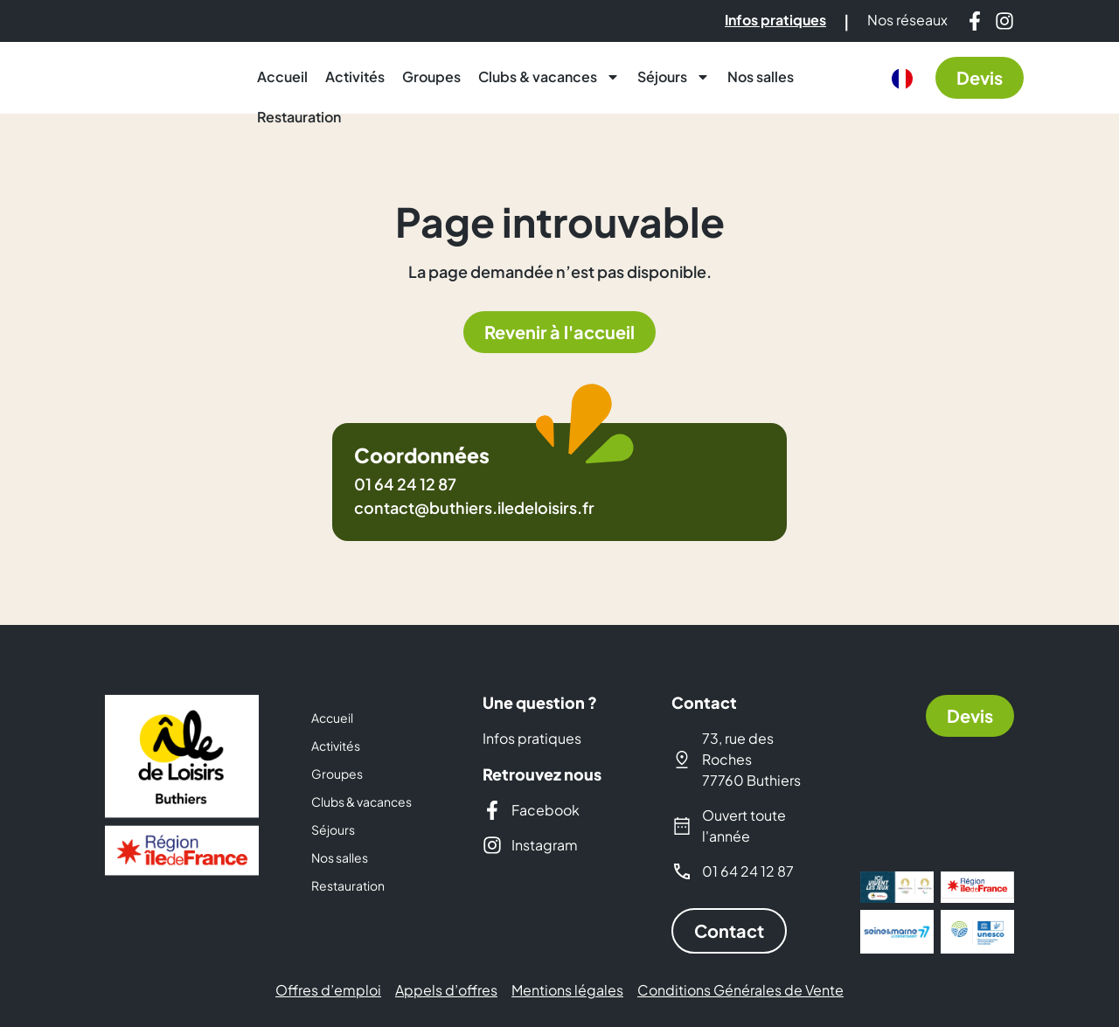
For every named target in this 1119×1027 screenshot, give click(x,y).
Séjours (673, 77)
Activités (355, 76)
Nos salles (760, 76)
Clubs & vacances (549, 77)
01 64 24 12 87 (405, 484)
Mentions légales (567, 990)
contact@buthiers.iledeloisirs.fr (474, 507)
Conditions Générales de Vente (740, 990)
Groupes (431, 76)
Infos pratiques (532, 738)
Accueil (282, 76)
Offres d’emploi (328, 990)
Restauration (299, 117)
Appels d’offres (446, 990)
